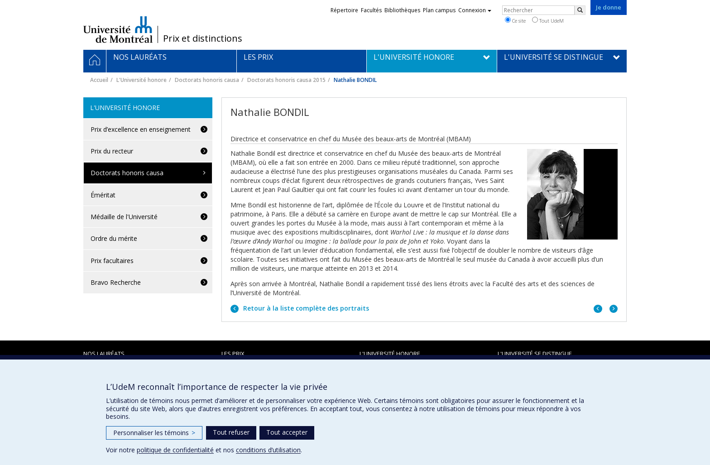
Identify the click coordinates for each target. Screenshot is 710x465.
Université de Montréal (118, 29)
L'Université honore (141, 80)
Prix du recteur (112, 151)
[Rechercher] (580, 10)
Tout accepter (286, 432)
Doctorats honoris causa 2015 (286, 80)
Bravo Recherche (116, 282)
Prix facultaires (112, 260)
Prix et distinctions (202, 38)
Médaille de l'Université (124, 216)
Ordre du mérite (114, 238)
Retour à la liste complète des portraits (305, 308)
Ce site (515, 20)
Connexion (474, 10)
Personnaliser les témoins (154, 432)
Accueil (99, 80)
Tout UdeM (548, 20)
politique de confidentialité (175, 450)
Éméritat (103, 195)
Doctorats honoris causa (207, 80)
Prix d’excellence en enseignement (141, 129)
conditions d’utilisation (268, 450)
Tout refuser (231, 432)
